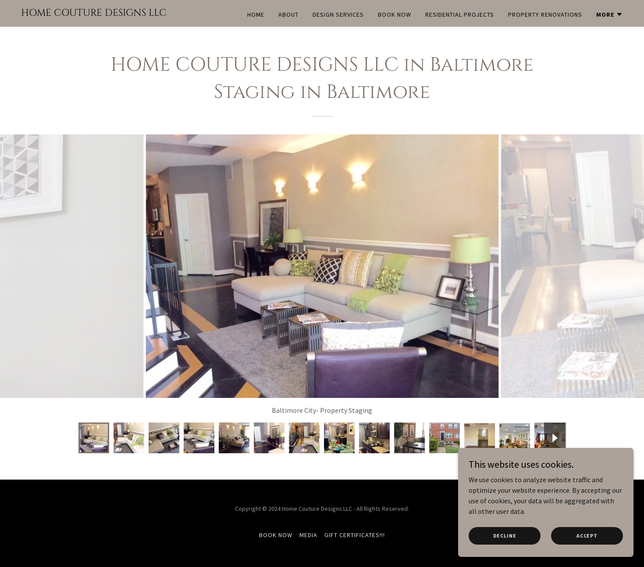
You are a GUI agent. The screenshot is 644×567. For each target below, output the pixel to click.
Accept (587, 535)
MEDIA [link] (308, 535)
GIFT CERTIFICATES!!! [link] (354, 535)
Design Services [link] (338, 14)
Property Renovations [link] (545, 14)
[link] (94, 13)
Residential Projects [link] (459, 14)
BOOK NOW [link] (394, 14)
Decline (504, 535)
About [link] (288, 14)
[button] (609, 14)
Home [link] (255, 14)
